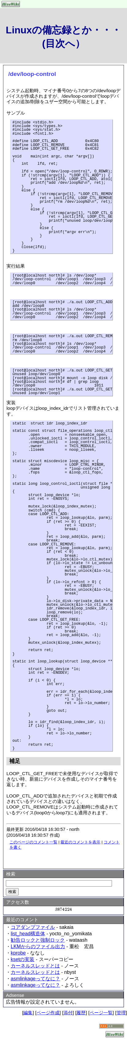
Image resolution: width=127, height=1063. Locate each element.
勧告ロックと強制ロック (38, 940)
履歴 (81, 1012)
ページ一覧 (101, 1012)
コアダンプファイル (33, 927)
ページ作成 (48, 1012)
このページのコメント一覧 (33, 842)
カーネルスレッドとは (35, 965)
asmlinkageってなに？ (35, 978)
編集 (28, 1012)
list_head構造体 (28, 933)
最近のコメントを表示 (80, 842)
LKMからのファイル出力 (38, 946)
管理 (121, 1012)
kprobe (18, 953)
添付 (68, 1012)
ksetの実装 (22, 959)
